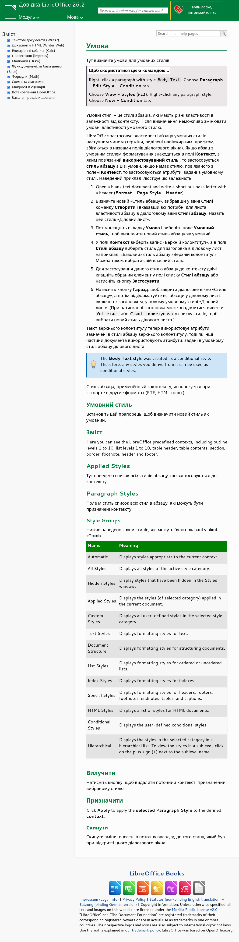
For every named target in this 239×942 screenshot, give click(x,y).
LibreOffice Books (157, 873)
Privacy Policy (134, 899)
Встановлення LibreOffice (33, 92)
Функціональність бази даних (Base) (34, 69)
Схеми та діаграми (28, 81)
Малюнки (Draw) (26, 61)
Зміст (8, 34)
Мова (73, 17)
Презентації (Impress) (30, 55)
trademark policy (146, 930)
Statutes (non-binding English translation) (185, 899)
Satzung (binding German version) (108, 904)
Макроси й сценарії (28, 87)
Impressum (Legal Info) (99, 899)
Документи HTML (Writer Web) (38, 45)
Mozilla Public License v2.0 (195, 909)
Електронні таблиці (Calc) (33, 50)
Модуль (27, 17)
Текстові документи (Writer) (35, 40)
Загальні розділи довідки (33, 97)
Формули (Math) (25, 76)
